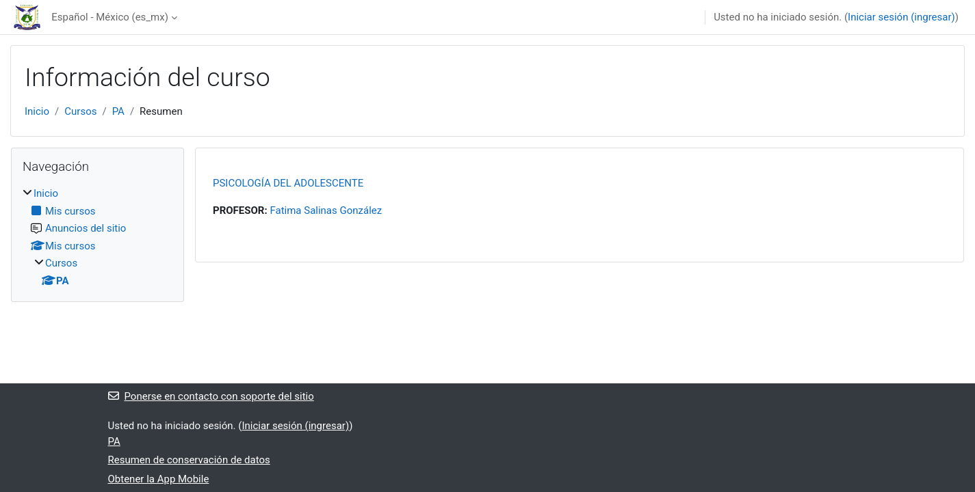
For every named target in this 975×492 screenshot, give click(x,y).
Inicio (37, 111)
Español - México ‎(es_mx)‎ (109, 17)
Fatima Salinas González (326, 210)
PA (118, 111)
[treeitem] (97, 237)
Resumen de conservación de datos (189, 460)
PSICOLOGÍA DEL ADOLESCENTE (288, 183)
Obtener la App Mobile (158, 479)
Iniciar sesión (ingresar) (901, 17)
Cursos (80, 111)
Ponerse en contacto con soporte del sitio (211, 396)
